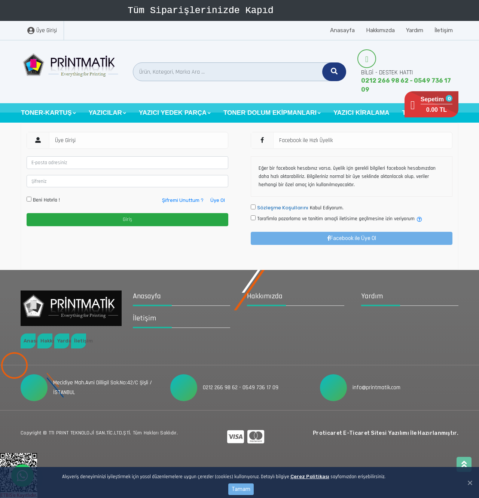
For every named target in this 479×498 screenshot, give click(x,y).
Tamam (241, 489)
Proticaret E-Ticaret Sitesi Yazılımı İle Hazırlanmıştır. (385, 433)
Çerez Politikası (309, 476)
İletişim (443, 30)
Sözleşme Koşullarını (282, 207)
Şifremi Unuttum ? (183, 200)
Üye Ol (217, 200)
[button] (48, 113)
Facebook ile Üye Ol (351, 238)
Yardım (414, 30)
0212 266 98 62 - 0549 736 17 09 (406, 85)
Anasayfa (342, 30)
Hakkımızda (380, 30)
